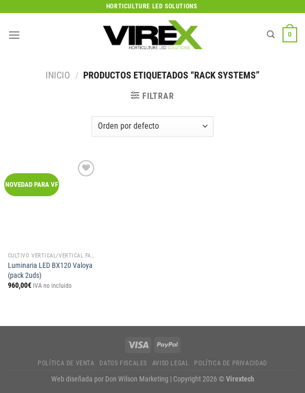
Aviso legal (170, 363)
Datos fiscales (123, 363)
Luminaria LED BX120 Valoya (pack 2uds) (50, 270)
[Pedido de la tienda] (152, 126)
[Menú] (14, 35)
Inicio (58, 75)
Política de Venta (66, 363)
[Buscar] (271, 34)
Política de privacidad (230, 363)
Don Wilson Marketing (136, 379)
